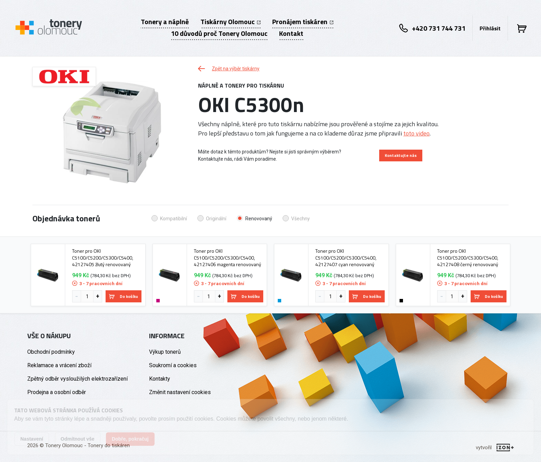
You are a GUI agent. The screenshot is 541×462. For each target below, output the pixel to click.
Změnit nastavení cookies (180, 392)
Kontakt (291, 33)
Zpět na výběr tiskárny (228, 68)
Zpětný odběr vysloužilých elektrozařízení (77, 378)
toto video (416, 133)
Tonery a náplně (165, 22)
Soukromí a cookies (173, 365)
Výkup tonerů (165, 352)
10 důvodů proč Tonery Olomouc (219, 33)
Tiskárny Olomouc (230, 22)
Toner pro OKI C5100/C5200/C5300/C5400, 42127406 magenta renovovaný (227, 258)
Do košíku (123, 296)
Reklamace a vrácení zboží (59, 365)
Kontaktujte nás (401, 155)
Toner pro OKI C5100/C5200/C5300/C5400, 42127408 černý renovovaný (467, 258)
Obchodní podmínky (51, 352)
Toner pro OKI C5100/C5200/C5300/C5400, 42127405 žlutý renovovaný (102, 258)
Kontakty (159, 378)
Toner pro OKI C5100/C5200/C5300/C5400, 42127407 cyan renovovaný (345, 258)
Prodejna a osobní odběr (56, 392)
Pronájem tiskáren (302, 22)
